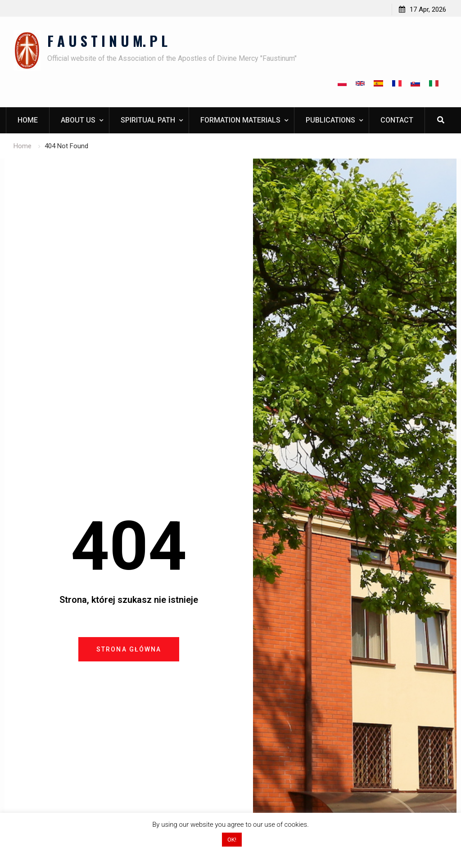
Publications (330, 120)
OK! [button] (231, 839)
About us (78, 120)
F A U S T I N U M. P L (107, 40)
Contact (396, 120)
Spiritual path (148, 120)
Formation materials (240, 120)
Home (28, 120)
